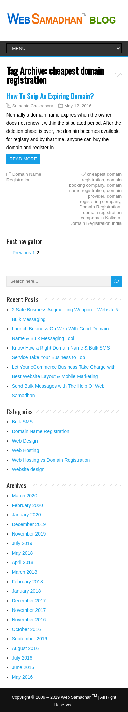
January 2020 (26, 514)
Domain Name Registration (23, 177)
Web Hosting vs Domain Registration (51, 460)
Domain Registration (99, 207)
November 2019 (29, 534)
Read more (23, 158)
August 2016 (25, 648)
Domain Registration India (95, 223)
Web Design (25, 441)
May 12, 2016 (78, 105)
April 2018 (22, 562)
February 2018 (27, 581)
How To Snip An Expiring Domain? (50, 96)
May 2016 (22, 677)
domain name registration (95, 188)
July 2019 (22, 543)
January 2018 (26, 591)
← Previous (18, 253)
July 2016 (22, 658)
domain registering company (101, 199)
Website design (28, 469)
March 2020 (24, 495)
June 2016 (23, 667)
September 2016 (29, 638)
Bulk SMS (22, 421)
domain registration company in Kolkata (101, 215)
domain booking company (95, 182)
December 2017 (29, 600)
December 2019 (29, 524)
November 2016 (29, 619)
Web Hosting (25, 450)
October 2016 (26, 629)
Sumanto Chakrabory (32, 106)
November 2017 (29, 610)
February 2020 (27, 505)
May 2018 (22, 553)
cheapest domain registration (102, 177)
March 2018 (24, 572)
